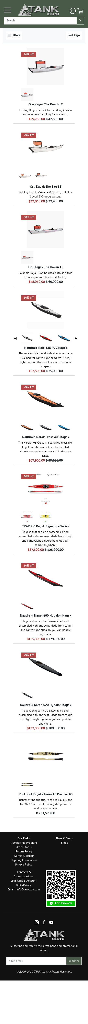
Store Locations (23, 877)
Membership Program (23, 843)
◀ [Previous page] (15, 338)
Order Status (24, 847)
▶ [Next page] (76, 338)
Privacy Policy (23, 865)
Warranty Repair (24, 856)
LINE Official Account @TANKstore (23, 883)
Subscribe (74, 961)
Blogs (64, 843)
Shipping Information (24, 860)
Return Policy (23, 852)
